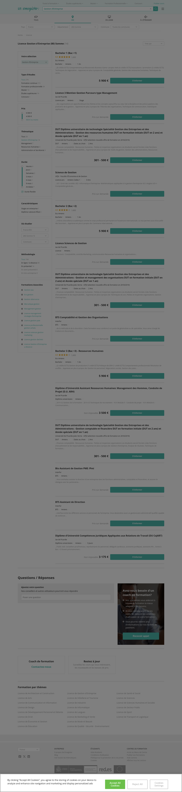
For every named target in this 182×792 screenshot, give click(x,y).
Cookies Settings (159, 784)
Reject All (137, 784)
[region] (91, 783)
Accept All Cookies (115, 784)
